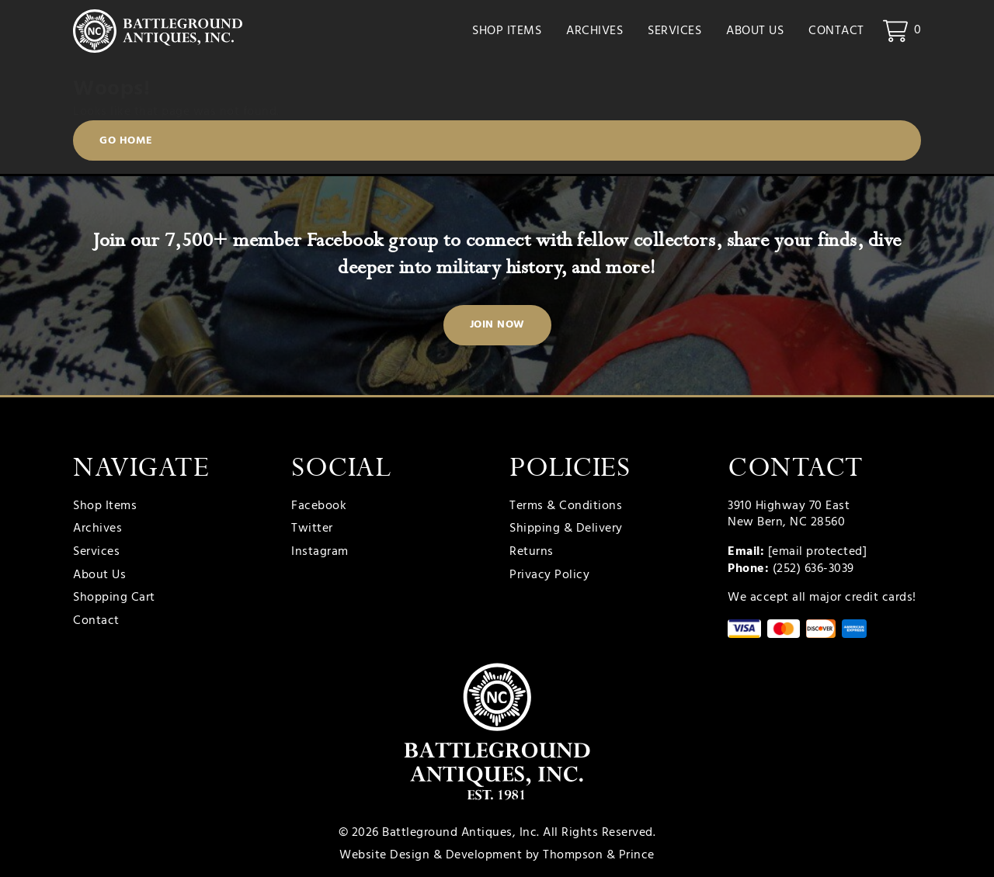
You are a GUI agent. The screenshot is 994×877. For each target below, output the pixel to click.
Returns (531, 552)
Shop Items (506, 31)
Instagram (320, 552)
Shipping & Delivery (566, 529)
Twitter (312, 529)
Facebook (318, 506)
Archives (594, 31)
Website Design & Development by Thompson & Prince (497, 855)
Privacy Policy (549, 575)
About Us (755, 31)
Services (674, 31)
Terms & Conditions (565, 506)
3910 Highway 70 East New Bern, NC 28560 (789, 514)
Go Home (126, 141)
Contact (836, 31)
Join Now (497, 325)
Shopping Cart (114, 598)
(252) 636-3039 (813, 569)
